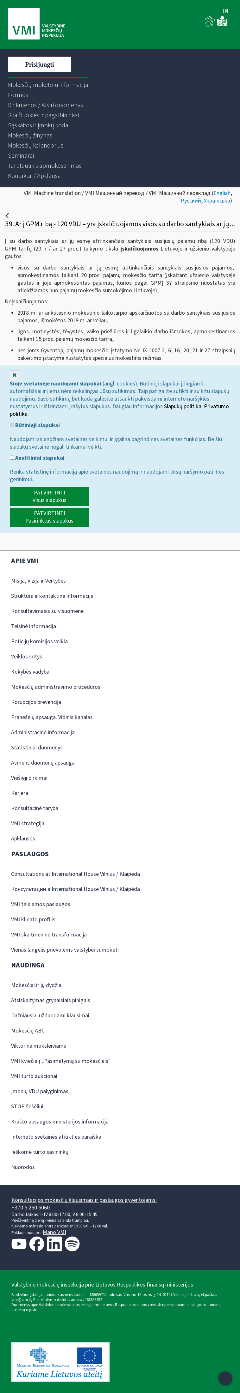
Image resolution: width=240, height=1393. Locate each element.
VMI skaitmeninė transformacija (49, 935)
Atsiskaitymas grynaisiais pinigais (50, 1000)
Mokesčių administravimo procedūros (55, 687)
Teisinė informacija (33, 626)
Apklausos (23, 839)
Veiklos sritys (26, 657)
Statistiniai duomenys (37, 748)
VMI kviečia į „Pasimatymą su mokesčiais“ (61, 1061)
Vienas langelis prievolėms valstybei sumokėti (65, 950)
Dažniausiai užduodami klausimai (50, 1016)
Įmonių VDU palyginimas (39, 1091)
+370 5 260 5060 (30, 1208)
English (222, 193)
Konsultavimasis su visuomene (47, 611)
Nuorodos (23, 1167)
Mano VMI (54, 1232)
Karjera (19, 793)
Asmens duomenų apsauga (43, 763)
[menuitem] (48, 85)
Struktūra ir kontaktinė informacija (52, 596)
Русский (191, 201)
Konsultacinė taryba (34, 808)
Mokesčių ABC (28, 1031)
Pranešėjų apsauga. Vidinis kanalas (52, 717)
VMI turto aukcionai (34, 1076)
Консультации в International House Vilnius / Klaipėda (75, 889)
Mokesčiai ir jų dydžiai (37, 985)
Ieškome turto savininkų (39, 1152)
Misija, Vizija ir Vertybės (38, 581)
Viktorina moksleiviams (38, 1046)
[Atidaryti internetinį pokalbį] (225, 1378)
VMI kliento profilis (33, 920)
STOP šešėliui (27, 1107)
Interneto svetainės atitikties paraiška (56, 1137)
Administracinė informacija (43, 732)
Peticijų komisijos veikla (39, 641)
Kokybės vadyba (30, 672)
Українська (217, 201)
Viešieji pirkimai (29, 778)
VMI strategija (27, 823)
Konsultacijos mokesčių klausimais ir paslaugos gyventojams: (84, 1200)
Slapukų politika (182, 406)
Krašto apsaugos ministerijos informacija (60, 1122)
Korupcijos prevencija (36, 702)
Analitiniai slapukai (37, 458)
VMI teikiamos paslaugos (40, 904)
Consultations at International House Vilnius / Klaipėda (75, 874)
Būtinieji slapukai (35, 425)
